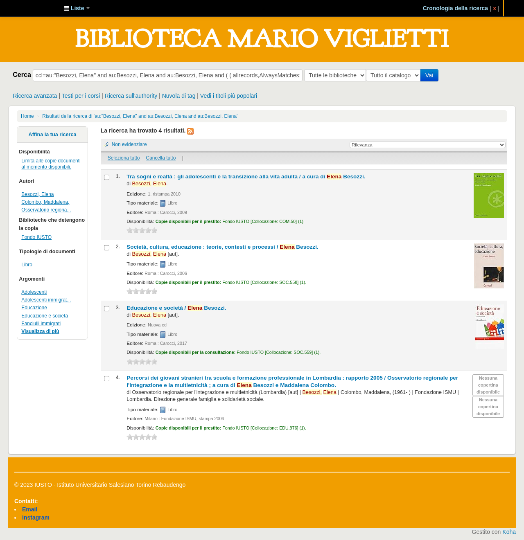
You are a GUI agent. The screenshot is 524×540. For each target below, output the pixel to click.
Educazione (34, 307)
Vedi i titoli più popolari (228, 95)
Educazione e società (44, 316)
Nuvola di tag (179, 95)
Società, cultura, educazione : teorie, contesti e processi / (222, 247)
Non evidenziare (129, 144)
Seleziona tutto (124, 158)
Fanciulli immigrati (41, 323)
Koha (509, 532)
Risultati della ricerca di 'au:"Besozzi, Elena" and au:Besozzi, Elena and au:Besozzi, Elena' (139, 116)
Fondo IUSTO (36, 237)
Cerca (22, 74)
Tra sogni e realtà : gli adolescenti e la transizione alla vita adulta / (245, 176)
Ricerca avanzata (35, 95)
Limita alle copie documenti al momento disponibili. (50, 164)
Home (27, 116)
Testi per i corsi (81, 95)
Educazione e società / (176, 308)
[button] (76, 8)
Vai (431, 75)
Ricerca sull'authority (131, 95)
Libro (26, 265)
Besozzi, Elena (37, 194)
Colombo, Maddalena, (45, 202)
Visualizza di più (40, 331)
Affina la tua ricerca (53, 134)
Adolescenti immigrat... (46, 300)
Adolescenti (34, 292)
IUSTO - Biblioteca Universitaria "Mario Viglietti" (36, 8)
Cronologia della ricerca (455, 8)
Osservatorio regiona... (46, 210)
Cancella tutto (161, 158)
